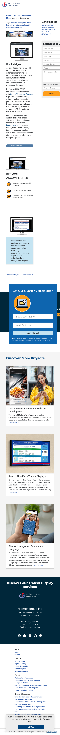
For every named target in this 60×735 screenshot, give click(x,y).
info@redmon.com (32, 627)
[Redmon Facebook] (24, 639)
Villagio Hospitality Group (24, 690)
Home (8, 16)
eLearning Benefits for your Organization (30, 707)
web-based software (14, 28)
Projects (16, 16)
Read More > (13, 422)
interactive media (12, 25)
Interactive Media (48, 30)
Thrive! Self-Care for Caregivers (26, 688)
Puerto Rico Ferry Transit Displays (27, 680)
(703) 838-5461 (33, 621)
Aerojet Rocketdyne (22, 683)
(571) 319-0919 (32, 624)
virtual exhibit (25, 25)
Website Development (50, 32)
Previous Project (13, 275)
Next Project (28, 275)
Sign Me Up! (33, 333)
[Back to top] (55, 732)
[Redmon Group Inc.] (12, 4)
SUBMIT (51, 94)
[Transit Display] (30, 601)
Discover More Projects (25, 358)
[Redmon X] (19, 639)
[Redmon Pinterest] (35, 639)
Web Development (21, 671)
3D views (14, 23)
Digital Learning (48, 27)
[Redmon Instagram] (30, 639)
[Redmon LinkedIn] (40, 639)
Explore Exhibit (15, 146)
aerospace (22, 23)
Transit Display (47, 25)
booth (29, 23)
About (17, 652)
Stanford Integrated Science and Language (31, 685)
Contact (17, 655)
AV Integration (47, 34)
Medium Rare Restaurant (24, 678)
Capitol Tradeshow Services (21, 94)
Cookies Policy (37, 719)
